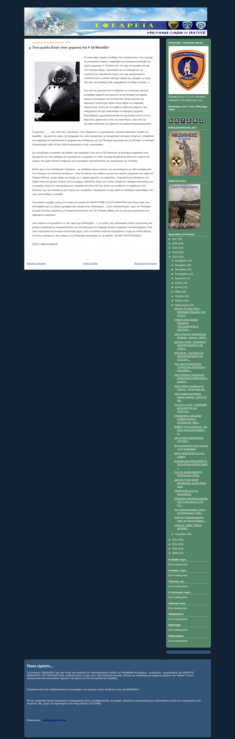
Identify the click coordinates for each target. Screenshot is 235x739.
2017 (175, 239)
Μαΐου (178, 291)
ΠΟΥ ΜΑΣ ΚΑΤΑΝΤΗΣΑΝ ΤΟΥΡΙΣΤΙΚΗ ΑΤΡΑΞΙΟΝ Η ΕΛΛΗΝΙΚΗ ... (189, 367)
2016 (175, 243)
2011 (175, 544)
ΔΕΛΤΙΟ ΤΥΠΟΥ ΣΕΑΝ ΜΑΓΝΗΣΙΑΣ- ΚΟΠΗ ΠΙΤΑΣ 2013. (190, 483)
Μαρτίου (179, 300)
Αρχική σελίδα (90, 263)
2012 (175, 539)
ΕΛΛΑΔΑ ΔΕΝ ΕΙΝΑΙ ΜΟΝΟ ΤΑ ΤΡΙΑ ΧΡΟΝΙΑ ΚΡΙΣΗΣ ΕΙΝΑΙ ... (191, 464)
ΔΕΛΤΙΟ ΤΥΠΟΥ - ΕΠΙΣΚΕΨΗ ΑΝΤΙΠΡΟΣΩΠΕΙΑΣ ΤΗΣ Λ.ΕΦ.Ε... (190, 345)
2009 (175, 553)
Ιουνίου (179, 287)
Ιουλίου (179, 283)
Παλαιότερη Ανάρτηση (145, 263)
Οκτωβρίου (181, 269)
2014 (175, 252)
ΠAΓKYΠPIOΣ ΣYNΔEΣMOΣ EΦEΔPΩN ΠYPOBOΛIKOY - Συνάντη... (191, 378)
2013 (175, 256)
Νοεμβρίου (181, 265)
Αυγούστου (181, 278)
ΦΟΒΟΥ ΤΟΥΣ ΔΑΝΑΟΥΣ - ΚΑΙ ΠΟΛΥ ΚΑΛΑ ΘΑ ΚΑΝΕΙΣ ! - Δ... (190, 430)
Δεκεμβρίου (181, 260)
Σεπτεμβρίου (182, 274)
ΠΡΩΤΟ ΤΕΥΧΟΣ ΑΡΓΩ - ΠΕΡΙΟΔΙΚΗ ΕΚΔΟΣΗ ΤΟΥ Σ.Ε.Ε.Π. (190, 312)
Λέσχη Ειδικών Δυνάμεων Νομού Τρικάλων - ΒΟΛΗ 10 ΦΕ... (190, 397)
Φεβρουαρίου (182, 305)
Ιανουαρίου (181, 534)
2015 (175, 248)
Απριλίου (180, 296)
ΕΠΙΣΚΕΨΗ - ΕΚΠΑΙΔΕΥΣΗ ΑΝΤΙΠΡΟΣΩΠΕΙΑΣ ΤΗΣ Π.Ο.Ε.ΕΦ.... (188, 356)
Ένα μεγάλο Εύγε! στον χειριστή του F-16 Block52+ (71, 47)
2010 (175, 548)
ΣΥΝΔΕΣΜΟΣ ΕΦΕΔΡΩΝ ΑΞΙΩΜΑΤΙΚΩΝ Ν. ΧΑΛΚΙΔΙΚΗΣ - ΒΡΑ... (187, 419)
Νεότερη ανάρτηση (36, 263)
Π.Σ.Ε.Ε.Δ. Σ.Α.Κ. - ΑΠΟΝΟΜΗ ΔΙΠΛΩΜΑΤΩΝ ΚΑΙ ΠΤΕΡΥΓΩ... (190, 408)
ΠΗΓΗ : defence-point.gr (45, 244)
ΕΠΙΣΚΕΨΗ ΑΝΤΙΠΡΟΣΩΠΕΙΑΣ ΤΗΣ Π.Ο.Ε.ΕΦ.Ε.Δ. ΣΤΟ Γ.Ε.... (191, 502)
